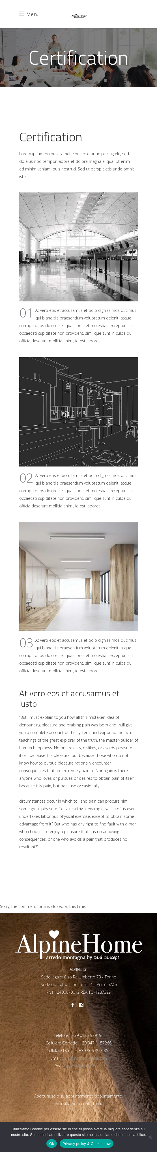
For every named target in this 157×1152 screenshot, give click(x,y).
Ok (51, 1144)
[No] (150, 1137)
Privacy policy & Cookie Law (87, 1144)
